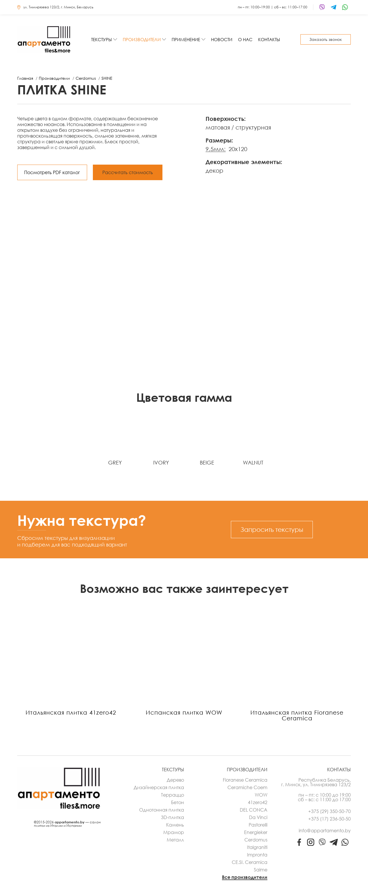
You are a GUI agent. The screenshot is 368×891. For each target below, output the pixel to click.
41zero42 (257, 802)
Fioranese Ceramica (245, 780)
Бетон (177, 802)
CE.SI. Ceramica (249, 862)
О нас (245, 39)
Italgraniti (257, 847)
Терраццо (172, 795)
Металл (175, 839)
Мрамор (173, 832)
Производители (142, 39)
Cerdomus (255, 839)
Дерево (175, 780)
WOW (261, 795)
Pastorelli (258, 825)
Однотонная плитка (161, 810)
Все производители (244, 877)
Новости (221, 39)
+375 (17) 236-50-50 (329, 818)
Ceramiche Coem (247, 787)
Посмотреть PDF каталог (52, 172)
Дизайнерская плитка (159, 787)
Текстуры (101, 39)
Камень (175, 825)
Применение (186, 39)
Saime (260, 869)
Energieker (255, 832)
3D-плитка (172, 817)
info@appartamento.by (325, 830)
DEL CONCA (253, 810)
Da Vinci (258, 817)
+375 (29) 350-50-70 (329, 811)
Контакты (269, 39)
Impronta (257, 854)
